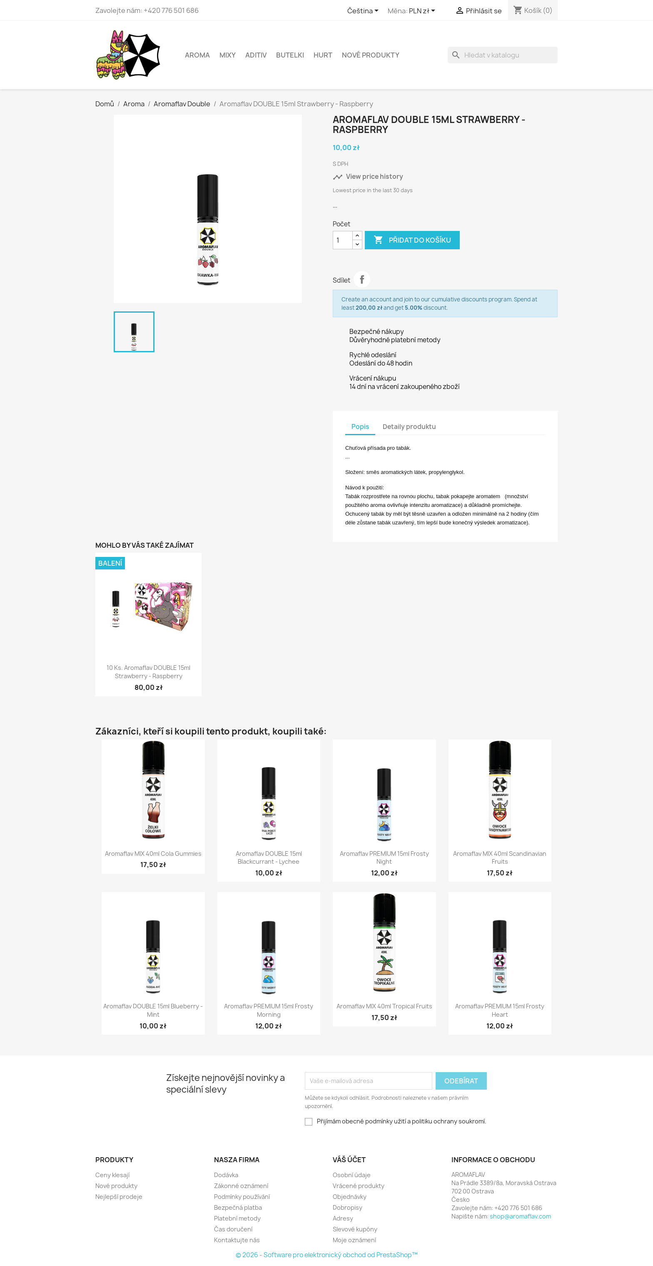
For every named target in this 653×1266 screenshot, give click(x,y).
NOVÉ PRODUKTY (370, 55)
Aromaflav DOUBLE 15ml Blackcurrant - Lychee (269, 858)
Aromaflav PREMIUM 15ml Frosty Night (384, 858)
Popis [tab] (360, 426)
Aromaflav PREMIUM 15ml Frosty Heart (499, 1010)
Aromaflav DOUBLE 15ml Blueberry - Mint (153, 1010)
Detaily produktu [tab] (409, 426)
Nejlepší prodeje (118, 1197)
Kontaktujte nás (237, 1240)
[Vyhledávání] (503, 55)
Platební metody (237, 1218)
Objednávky (349, 1197)
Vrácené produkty (358, 1186)
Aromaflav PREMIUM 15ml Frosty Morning (268, 1010)
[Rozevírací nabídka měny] (423, 11)
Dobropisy (347, 1207)
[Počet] (343, 240)
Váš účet (349, 1159)
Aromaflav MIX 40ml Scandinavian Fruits (499, 858)
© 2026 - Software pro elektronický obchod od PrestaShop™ (327, 1255)
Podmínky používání (242, 1197)
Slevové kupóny (355, 1229)
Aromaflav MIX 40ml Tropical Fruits (384, 1006)
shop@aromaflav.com (520, 1216)
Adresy (343, 1218)
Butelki (290, 55)
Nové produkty (116, 1186)
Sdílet (362, 279)
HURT (323, 55)
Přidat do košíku (412, 240)
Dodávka (226, 1175)
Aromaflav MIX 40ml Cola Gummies (153, 853)
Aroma (197, 55)
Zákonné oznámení (241, 1186)
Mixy (227, 55)
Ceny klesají (112, 1175)
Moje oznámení (354, 1240)
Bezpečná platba (238, 1207)
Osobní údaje (352, 1175)
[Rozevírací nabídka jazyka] (364, 11)
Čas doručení (233, 1229)
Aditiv (256, 55)
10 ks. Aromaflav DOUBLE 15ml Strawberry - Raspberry (148, 672)
